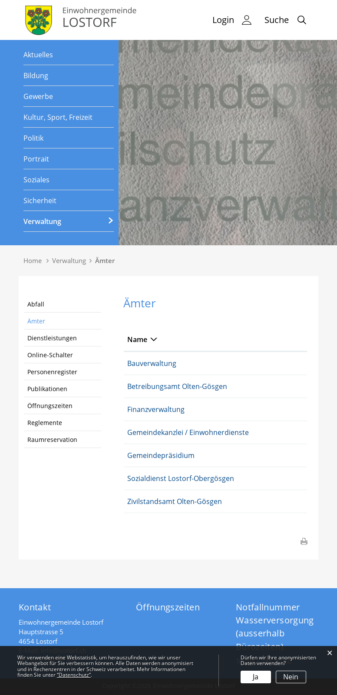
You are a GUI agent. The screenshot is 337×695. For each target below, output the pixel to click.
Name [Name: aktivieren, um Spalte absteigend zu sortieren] (137, 339)
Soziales (36, 179)
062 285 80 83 (281, 455)
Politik (33, 138)
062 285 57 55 (281, 478)
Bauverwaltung (151, 363)
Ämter (36, 321)
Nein (290, 677)
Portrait (36, 159)
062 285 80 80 (281, 432)
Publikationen (47, 389)
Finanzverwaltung (156, 409)
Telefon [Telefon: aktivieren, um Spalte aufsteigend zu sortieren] (271, 339)
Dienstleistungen (52, 338)
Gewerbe (38, 96)
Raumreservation (52, 439)
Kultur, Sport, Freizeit (58, 117)
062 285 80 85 (281, 363)
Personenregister (52, 372)
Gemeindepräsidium (161, 455)
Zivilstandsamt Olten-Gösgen (174, 501)
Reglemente (44, 422)
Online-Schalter (50, 355)
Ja (255, 677)
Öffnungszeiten (50, 406)
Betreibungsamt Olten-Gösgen (177, 386)
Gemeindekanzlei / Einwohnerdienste (188, 432)
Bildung (35, 75)
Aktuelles (38, 54)
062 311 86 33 (281, 386)
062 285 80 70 (281, 409)
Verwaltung (42, 221)
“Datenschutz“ (74, 675)
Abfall (35, 304)
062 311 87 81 (281, 501)
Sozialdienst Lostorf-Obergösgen (180, 478)
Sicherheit (39, 200)
